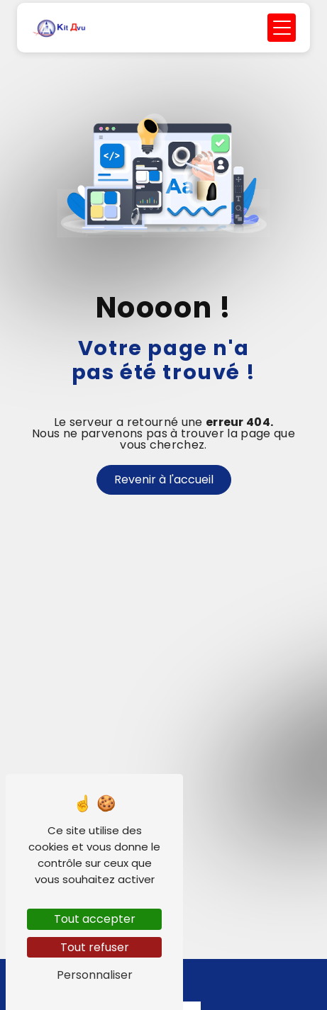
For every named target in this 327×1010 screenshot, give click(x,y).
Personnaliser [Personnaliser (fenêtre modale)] (95, 975)
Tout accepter (94, 919)
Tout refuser (94, 947)
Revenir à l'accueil (164, 479)
